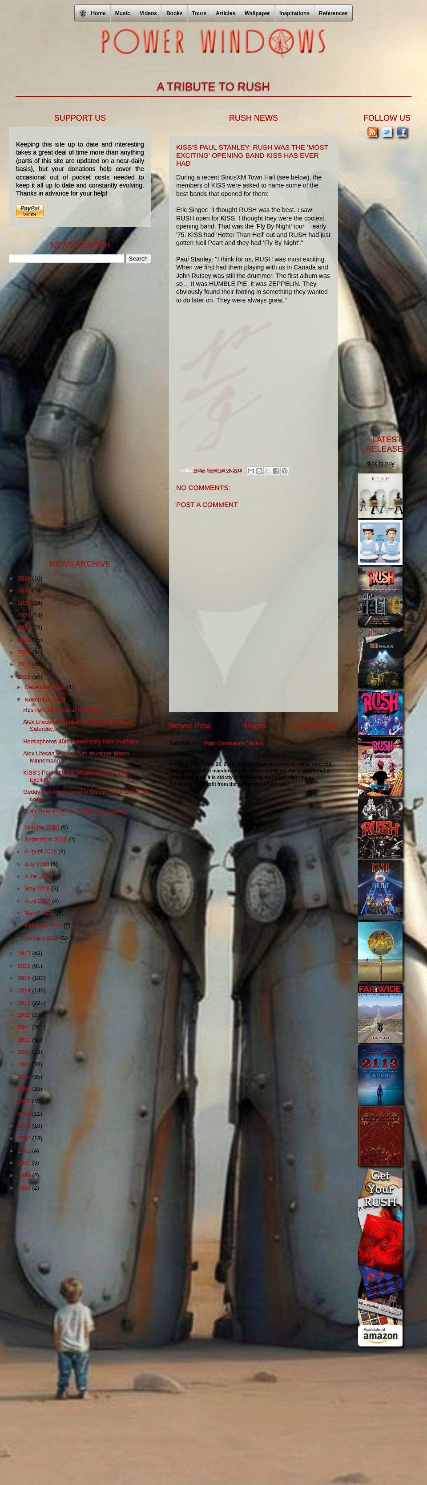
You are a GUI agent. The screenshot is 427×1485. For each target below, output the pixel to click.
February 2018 (43, 925)
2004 (25, 1113)
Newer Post (189, 725)
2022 (25, 627)
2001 (25, 1150)
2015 (25, 978)
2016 (25, 966)
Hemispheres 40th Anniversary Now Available (81, 741)
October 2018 (42, 827)
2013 (25, 1003)
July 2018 (37, 864)
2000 (25, 1162)
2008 (25, 1064)
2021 (25, 639)
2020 (25, 652)
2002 (25, 1138)
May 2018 (37, 888)
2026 (25, 578)
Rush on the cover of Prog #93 (62, 709)
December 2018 (45, 687)
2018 (25, 676)
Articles (225, 13)
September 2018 (46, 839)
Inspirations (294, 13)
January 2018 (42, 937)
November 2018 (45, 699)
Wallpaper (257, 13)
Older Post (319, 725)
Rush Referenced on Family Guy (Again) (74, 811)
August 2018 (41, 851)
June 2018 (38, 876)
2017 (25, 953)
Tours (199, 13)
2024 (25, 603)
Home (255, 725)
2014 (25, 990)
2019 (25, 664)
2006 (25, 1088)
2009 (25, 1051)
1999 (25, 1175)
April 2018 (38, 901)
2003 (25, 1125)
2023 (25, 615)
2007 (25, 1076)
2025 (25, 590)
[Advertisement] (75, 410)
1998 (25, 1187)
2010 (25, 1039)
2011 (25, 1027)
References (333, 13)
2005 (25, 1101)
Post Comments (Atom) (234, 743)
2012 (25, 1015)
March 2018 (40, 913)
